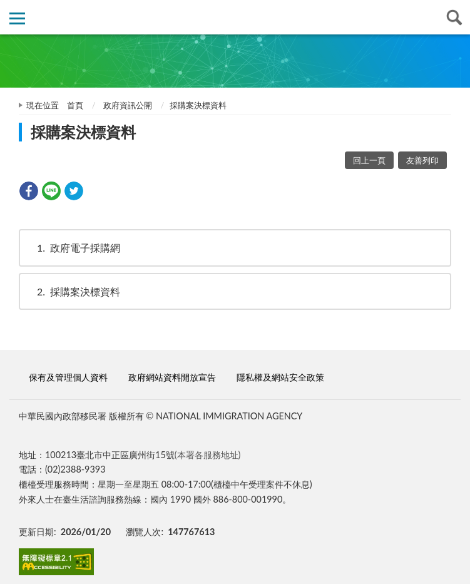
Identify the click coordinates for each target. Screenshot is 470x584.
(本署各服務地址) (208, 454)
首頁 (75, 105)
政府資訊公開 (127, 105)
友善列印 (422, 160)
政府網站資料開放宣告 (172, 377)
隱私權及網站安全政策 (280, 377)
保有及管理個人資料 (68, 377)
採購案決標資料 (72, 291)
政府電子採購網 (72, 247)
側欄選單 (17, 18)
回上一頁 (369, 160)
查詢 (453, 17)
